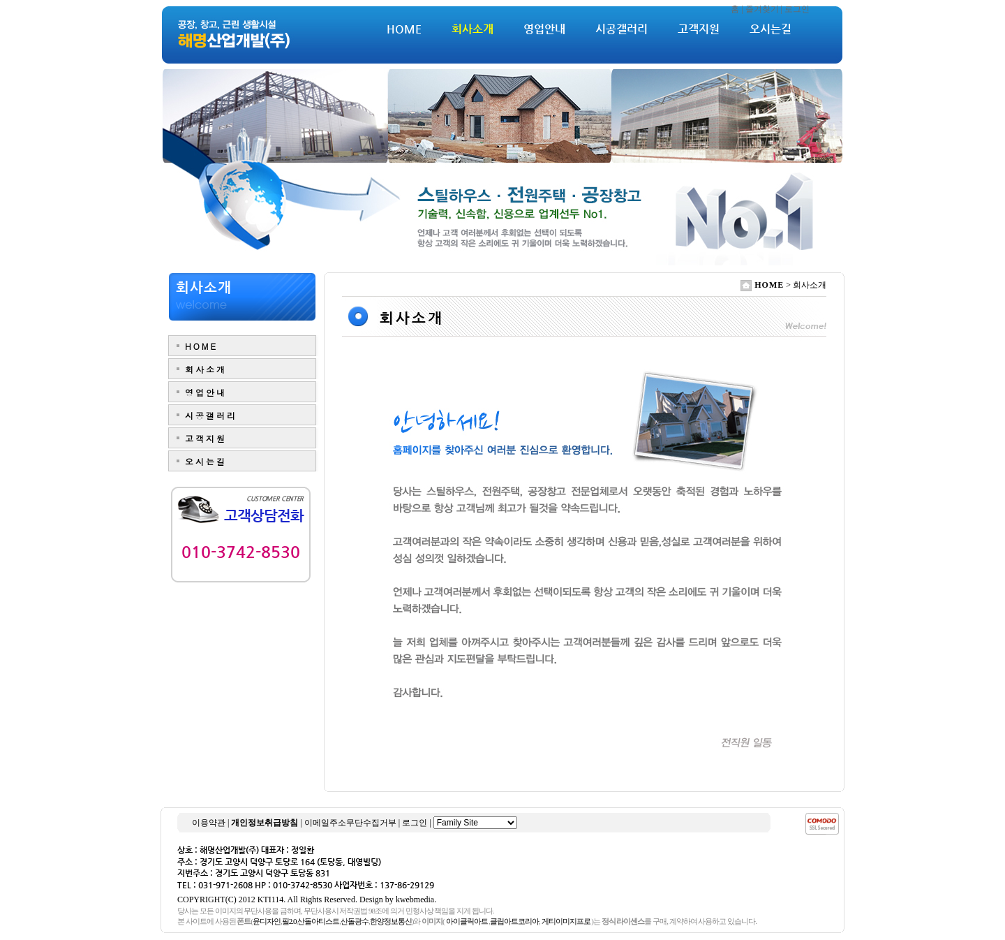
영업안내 (544, 29)
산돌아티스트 (318, 921)
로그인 (797, 9)
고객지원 (699, 29)
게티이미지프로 (566, 921)
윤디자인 (267, 921)
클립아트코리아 (514, 921)
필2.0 (289, 921)
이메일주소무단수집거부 (350, 823)
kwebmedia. (416, 899)
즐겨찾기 (762, 9)
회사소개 (472, 29)
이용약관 (208, 823)
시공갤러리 (621, 29)
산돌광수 (354, 921)
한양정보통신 (391, 921)
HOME (404, 29)
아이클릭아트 (467, 921)
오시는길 (770, 29)
